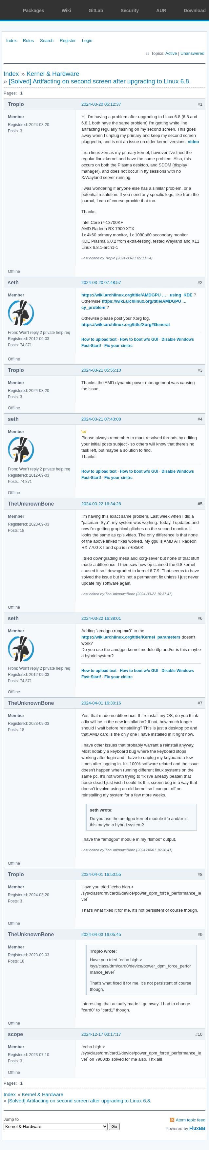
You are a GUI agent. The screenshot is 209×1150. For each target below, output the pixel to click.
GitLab (96, 10)
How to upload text (98, 339)
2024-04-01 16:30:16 (101, 703)
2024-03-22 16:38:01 (101, 618)
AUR (161, 10)
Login (87, 40)
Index (11, 40)
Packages (33, 10)
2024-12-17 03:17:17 (101, 1034)
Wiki (66, 10)
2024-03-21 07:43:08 (101, 419)
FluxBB (197, 1128)
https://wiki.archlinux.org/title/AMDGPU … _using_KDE (137, 295)
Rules (28, 40)
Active (171, 53)
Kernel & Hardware (53, 73)
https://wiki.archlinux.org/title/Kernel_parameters (130, 637)
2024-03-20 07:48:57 (101, 282)
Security (130, 10)
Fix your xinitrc (118, 345)
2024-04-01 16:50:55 (101, 874)
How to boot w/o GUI (139, 339)
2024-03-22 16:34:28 (101, 503)
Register (67, 40)
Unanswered (192, 53)
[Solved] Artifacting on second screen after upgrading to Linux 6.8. (100, 81)
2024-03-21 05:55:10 (101, 370)
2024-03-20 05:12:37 (101, 104)
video (193, 141)
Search (46, 40)
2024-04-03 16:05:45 (101, 934)
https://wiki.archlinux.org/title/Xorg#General (125, 324)
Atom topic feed (190, 1119)
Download (195, 10)
